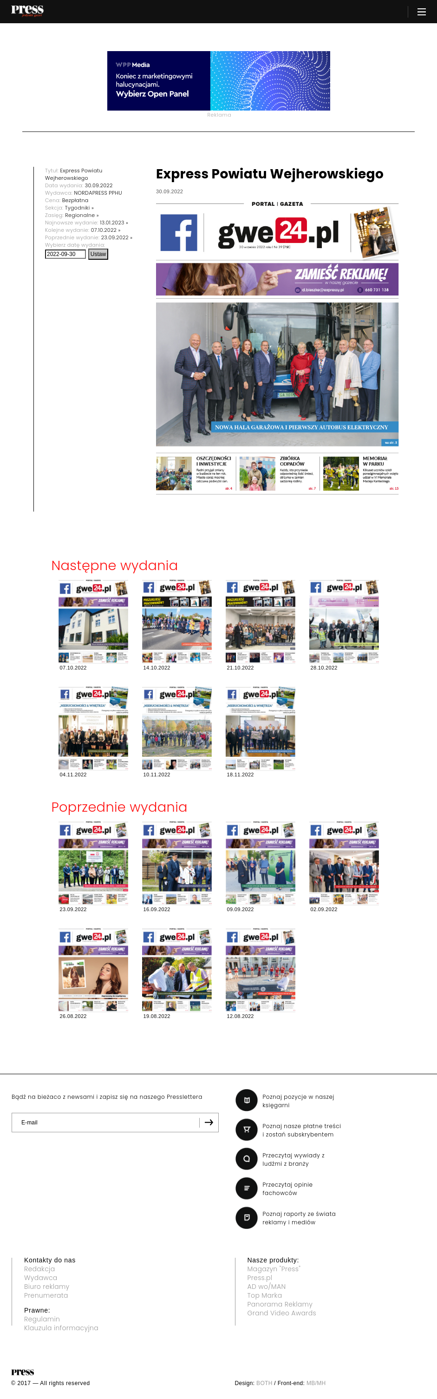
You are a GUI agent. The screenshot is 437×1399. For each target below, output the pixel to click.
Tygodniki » (79, 207)
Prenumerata (46, 1295)
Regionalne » (82, 215)
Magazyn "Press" (274, 1269)
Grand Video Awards (282, 1313)
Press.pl (260, 1277)
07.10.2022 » (106, 230)
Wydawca (41, 1277)
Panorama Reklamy (280, 1304)
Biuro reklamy (47, 1286)
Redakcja (39, 1269)
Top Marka (265, 1295)
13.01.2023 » (114, 222)
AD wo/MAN (267, 1286)
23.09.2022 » (117, 237)
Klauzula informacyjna (61, 1328)
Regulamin (42, 1319)
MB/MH (316, 1383)
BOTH (264, 1383)
